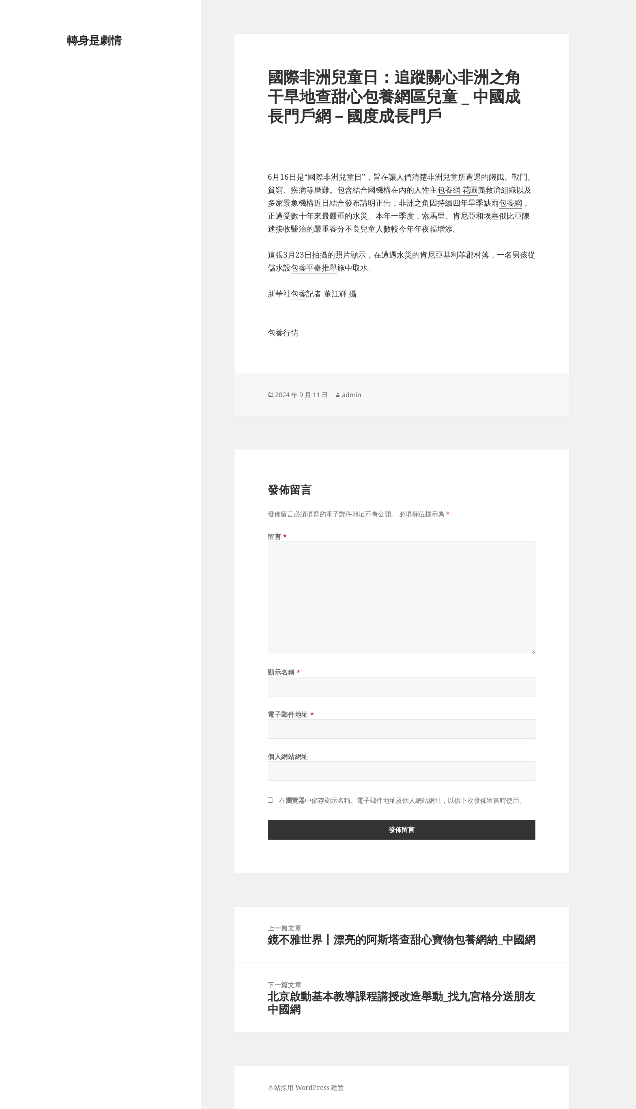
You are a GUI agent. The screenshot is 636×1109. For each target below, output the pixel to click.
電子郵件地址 (291, 714)
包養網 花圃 (457, 190)
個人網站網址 (288, 756)
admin (351, 394)
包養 (298, 293)
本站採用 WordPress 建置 (306, 1087)
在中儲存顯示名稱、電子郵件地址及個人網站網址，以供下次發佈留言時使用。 (402, 800)
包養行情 (283, 332)
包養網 (510, 203)
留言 (277, 536)
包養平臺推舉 (314, 267)
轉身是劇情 (94, 39)
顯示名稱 (284, 672)
